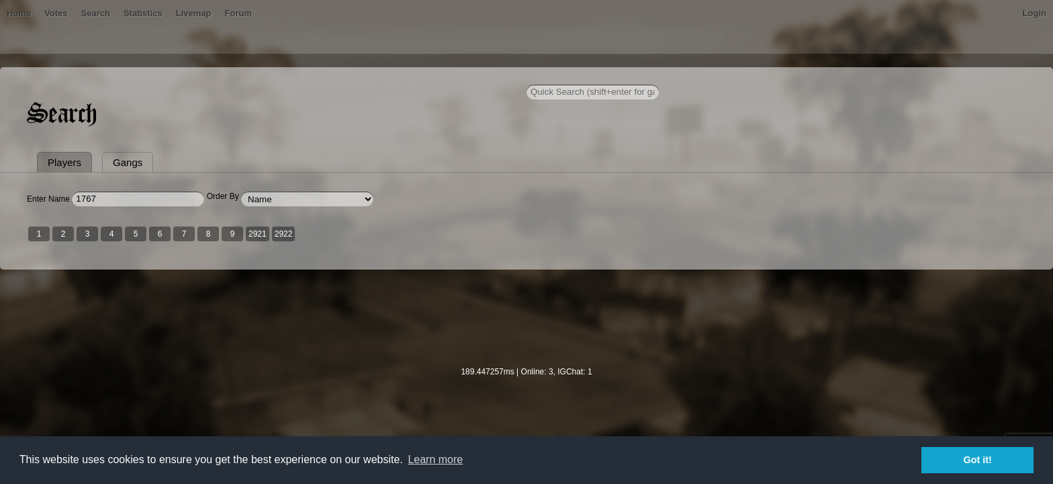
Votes (281, 77)
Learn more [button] (435, 459)
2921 (448, 297)
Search (320, 77)
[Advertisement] (526, 390)
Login (844, 77)
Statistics (368, 77)
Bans (246, 77)
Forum (463, 77)
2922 (474, 297)
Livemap (419, 77)
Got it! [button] (978, 459)
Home (209, 77)
